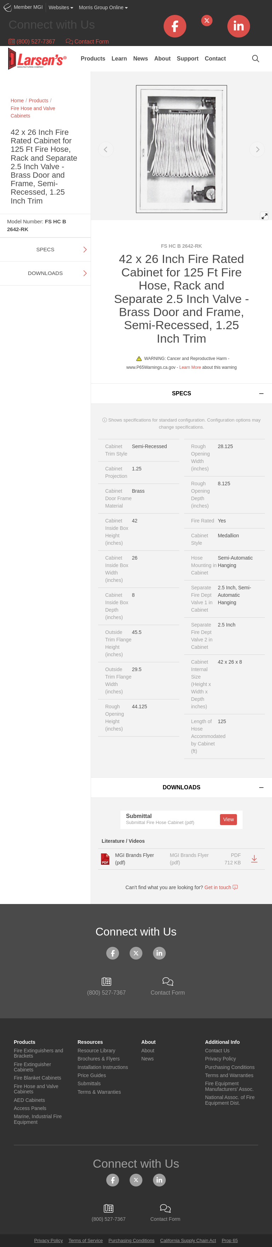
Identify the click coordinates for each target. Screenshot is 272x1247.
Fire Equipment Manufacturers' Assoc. (229, 1086)
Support (187, 59)
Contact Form (87, 42)
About (162, 59)
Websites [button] (61, 7)
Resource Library (96, 1050)
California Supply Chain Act (188, 1240)
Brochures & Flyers (99, 1059)
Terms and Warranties (229, 1075)
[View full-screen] (264, 216)
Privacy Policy (220, 1059)
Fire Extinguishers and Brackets (38, 1053)
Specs (45, 249)
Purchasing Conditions (230, 1067)
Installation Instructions (103, 1067)
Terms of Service (85, 1240)
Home (17, 100)
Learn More (190, 367)
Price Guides (92, 1075)
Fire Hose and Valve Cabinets (36, 1089)
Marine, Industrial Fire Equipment (38, 1119)
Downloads (45, 273)
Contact (215, 59)
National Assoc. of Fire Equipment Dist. (230, 1100)
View (228, 819)
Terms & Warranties (99, 1092)
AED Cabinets (29, 1100)
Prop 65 (230, 1240)
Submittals (89, 1083)
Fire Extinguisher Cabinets (32, 1067)
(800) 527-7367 (31, 42)
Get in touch (220, 887)
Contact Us (217, 1050)
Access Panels (30, 1108)
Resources (90, 1042)
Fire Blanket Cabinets (37, 1078)
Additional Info (222, 1042)
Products (93, 59)
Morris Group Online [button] (103, 7)
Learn (119, 59)
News (140, 59)
